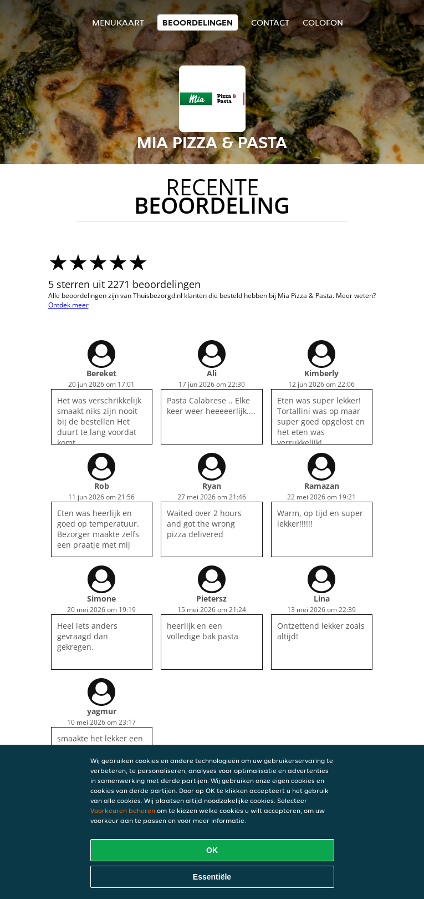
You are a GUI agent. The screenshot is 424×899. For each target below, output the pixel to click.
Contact (270, 22)
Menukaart (118, 22)
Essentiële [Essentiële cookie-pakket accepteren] (212, 876)
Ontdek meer (68, 305)
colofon (323, 22)
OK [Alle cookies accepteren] (212, 850)
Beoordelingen (197, 22)
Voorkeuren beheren (122, 810)
